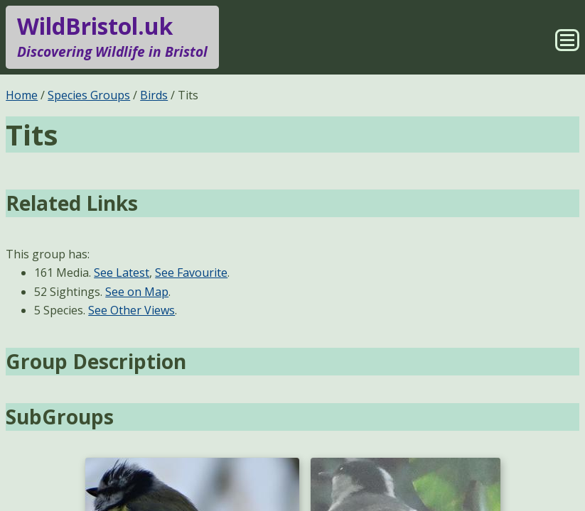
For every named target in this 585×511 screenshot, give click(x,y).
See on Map (136, 292)
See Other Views (131, 310)
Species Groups (89, 95)
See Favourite (191, 272)
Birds (154, 95)
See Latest (121, 272)
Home (22, 95)
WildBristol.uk (112, 37)
